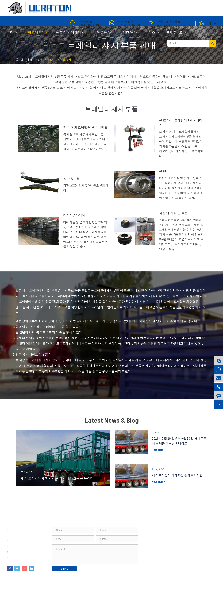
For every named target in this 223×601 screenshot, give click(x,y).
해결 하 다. (132, 34)
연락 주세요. (176, 34)
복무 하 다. (106, 34)
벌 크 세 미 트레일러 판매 (25, 551)
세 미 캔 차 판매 (19, 546)
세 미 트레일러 (35, 34)
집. (13, 34)
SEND (64, 568)
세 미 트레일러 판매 (22, 540)
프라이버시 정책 (205, 589)
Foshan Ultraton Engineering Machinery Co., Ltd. (52, 589)
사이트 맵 (186, 589)
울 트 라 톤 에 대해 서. (72, 34)
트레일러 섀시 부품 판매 (58, 59)
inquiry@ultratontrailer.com (167, 553)
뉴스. (153, 34)
